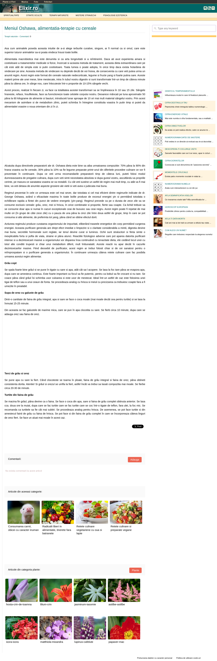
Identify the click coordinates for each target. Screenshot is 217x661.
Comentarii (24, 36)
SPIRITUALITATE (11, 15)
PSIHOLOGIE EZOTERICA (115, 15)
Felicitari (48, 2)
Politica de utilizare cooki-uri (188, 658)
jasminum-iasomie (85, 604)
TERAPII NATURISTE (58, 15)
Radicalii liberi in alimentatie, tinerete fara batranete (56, 530)
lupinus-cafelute (83, 641)
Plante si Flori (9, 2)
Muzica (24, 2)
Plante (135, 570)
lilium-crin (45, 604)
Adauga (134, 459)
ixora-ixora (12, 641)
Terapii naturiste (11, 36)
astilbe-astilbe (117, 604)
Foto (36, 2)
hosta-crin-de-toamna (19, 604)
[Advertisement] (74, 136)
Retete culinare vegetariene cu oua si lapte (89, 530)
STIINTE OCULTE (34, 15)
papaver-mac (116, 641)
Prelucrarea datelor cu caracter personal (154, 658)
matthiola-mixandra (51, 641)
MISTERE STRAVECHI (86, 15)
